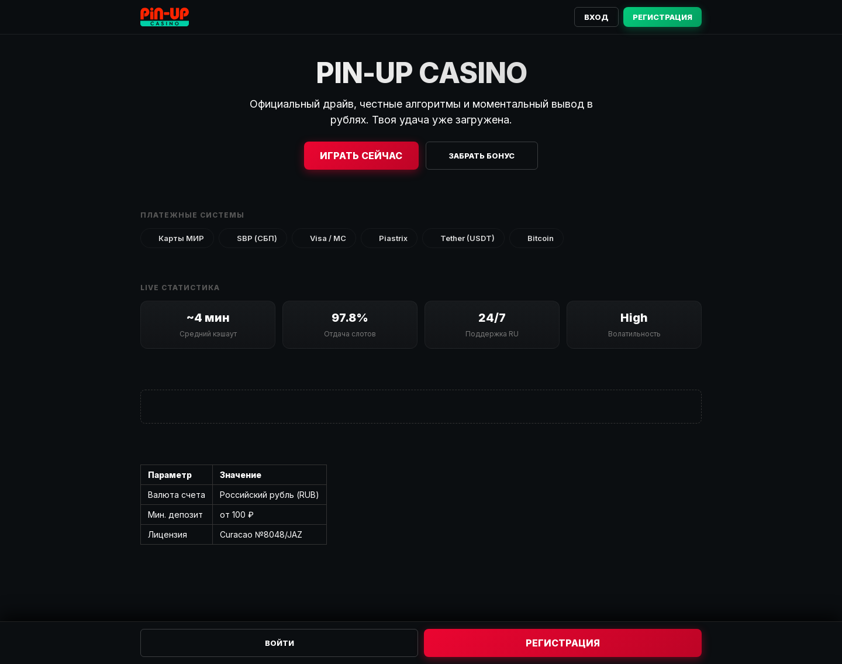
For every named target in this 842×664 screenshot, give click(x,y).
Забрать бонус (481, 155)
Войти (279, 643)
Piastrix (389, 238)
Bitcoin (536, 238)
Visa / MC (324, 238)
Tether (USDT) (463, 238)
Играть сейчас (361, 155)
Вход (596, 17)
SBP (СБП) (253, 238)
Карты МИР (177, 238)
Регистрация (662, 17)
